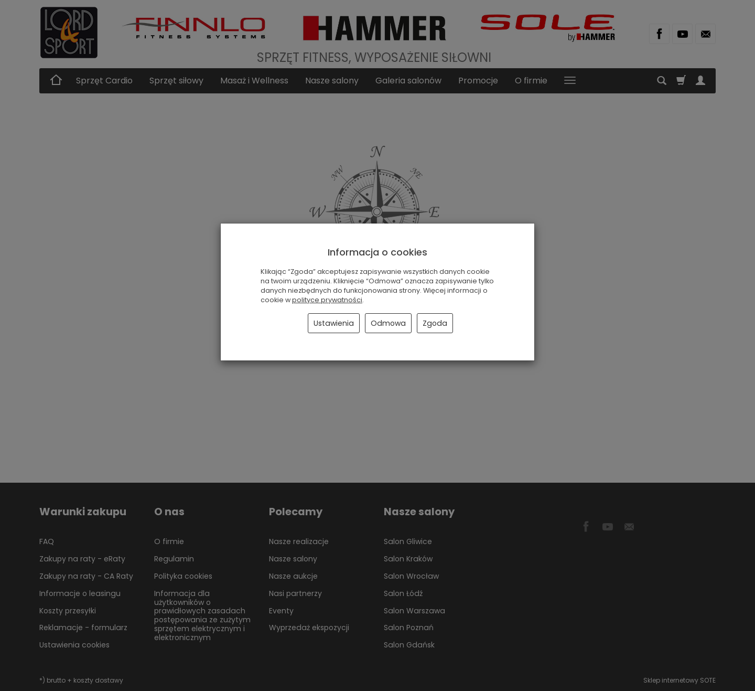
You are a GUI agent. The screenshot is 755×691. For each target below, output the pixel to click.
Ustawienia (334, 323)
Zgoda (435, 323)
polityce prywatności (327, 299)
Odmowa (388, 323)
